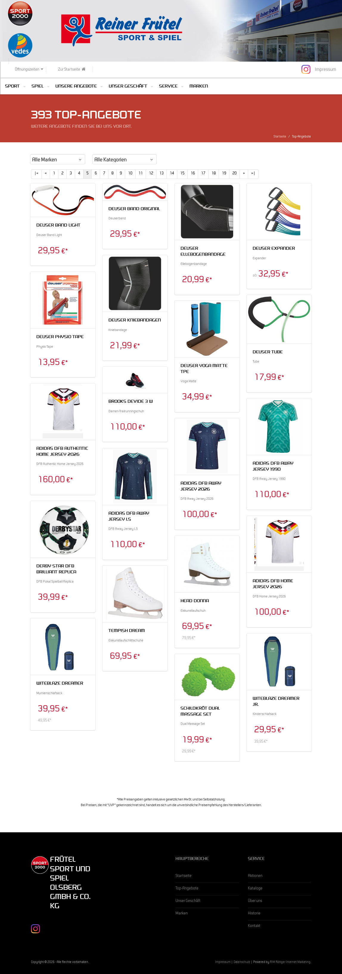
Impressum (223, 962)
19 (224, 174)
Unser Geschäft (128, 87)
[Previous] (45, 174)
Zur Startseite (72, 69)
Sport (12, 87)
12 (151, 174)
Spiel (37, 87)
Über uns (255, 901)
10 (130, 174)
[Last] (253, 174)
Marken (198, 87)
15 (182, 174)
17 (203, 174)
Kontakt (254, 926)
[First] (36, 174)
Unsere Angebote (76, 87)
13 (161, 174)
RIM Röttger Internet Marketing (290, 962)
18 (214, 174)
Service (168, 87)
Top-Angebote (186, 889)
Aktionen (255, 876)
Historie (254, 914)
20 (234, 174)
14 (172, 174)
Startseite (279, 137)
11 (141, 174)
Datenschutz (242, 962)
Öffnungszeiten (29, 69)
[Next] (244, 174)
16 (193, 174)
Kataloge (255, 889)
